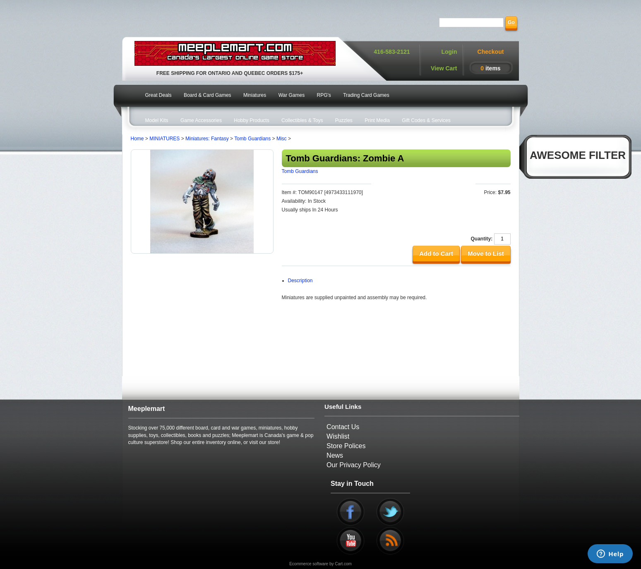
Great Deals (158, 95)
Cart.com (343, 564)
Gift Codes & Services (426, 120)
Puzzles (344, 120)
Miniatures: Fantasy (207, 139)
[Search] (471, 22)
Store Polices (346, 445)
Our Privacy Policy (354, 464)
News (335, 455)
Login (449, 51)
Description (300, 280)
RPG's (324, 95)
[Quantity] (502, 239)
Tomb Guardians (252, 139)
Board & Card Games (207, 95)
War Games (291, 95)
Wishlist (338, 436)
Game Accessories (201, 120)
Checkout (491, 51)
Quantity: (481, 239)
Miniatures (254, 95)
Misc (281, 139)
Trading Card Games (366, 95)
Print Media (377, 120)
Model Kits (156, 120)
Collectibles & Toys (302, 120)
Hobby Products (251, 120)
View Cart (444, 68)
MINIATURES (164, 139)
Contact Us (343, 426)
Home (137, 139)
